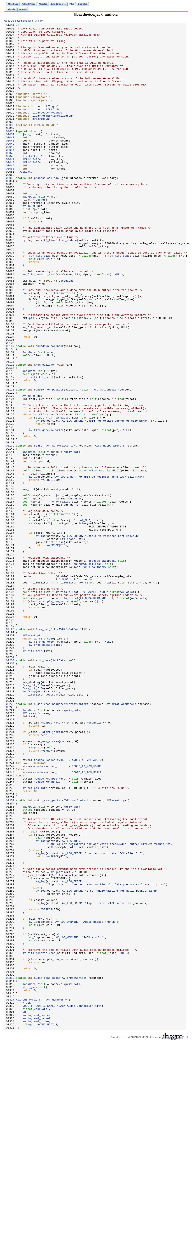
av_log (41, 500)
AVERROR (46, 571)
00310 (10, 1169)
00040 (10, 160)
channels (75, 593)
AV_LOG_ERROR (72, 500)
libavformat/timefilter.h (52, 134)
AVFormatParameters (110, 530)
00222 (10, 840)
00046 (10, 183)
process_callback (47, 209)
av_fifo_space (120, 302)
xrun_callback (44, 433)
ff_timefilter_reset (38, 448)
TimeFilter (30, 183)
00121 (10, 463)
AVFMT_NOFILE (47, 1225)
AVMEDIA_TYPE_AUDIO (87, 907)
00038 (10, 153)
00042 (10, 168)
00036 (10, 145)
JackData (25, 201)
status (50, 541)
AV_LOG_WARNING (66, 1101)
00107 (10, 410)
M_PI (65, 691)
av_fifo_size (40, 302)
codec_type (55, 907)
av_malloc (62, 597)
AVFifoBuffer (32, 186)
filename (96, 560)
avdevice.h (40, 138)
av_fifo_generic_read (38, 325)
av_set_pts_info (34, 941)
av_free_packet (40, 769)
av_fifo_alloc (66, 706)
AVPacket (28, 242)
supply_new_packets (49, 463)
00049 (10, 194)
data (68, 332)
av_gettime (86, 287)
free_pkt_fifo (46, 750)
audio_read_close (47, 1169)
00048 (10, 190)
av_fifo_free (32, 777)
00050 (10, 198)
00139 (10, 530)
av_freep (28, 825)
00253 (10, 956)
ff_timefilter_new (69, 694)
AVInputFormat (26, 1195)
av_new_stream (48, 885)
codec (40, 907)
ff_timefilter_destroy (39, 829)
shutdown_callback (50, 410)
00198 (10, 750)
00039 (10, 157)
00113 (10, 433)
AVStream (28, 851)
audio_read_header (48, 840)
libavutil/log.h (44, 123)
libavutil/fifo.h (45, 127)
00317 (10, 1195)
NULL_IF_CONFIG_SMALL (38, 1202)
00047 (10, 186)
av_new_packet (59, 496)
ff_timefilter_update (60, 284)
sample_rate (51, 862)
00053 (10, 209)
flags (28, 1225)
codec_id (53, 915)
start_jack (42, 530)
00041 (10, 164)
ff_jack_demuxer (51, 1195)
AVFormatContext (104, 463)
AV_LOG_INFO (71, 1004)
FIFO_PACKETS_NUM (91, 706)
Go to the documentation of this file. (23, 20)
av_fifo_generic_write (39, 388)
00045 (10, 179)
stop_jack (43, 788)
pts (31, 377)
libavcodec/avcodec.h (48, 130)
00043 (10, 171)
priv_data (72, 537)
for (24, 347)
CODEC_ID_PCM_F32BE (87, 915)
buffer (41, 235)
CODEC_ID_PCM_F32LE (87, 922)
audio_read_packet (48, 956)
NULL (118, 325)
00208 (10, 788)
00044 (10, 175)
